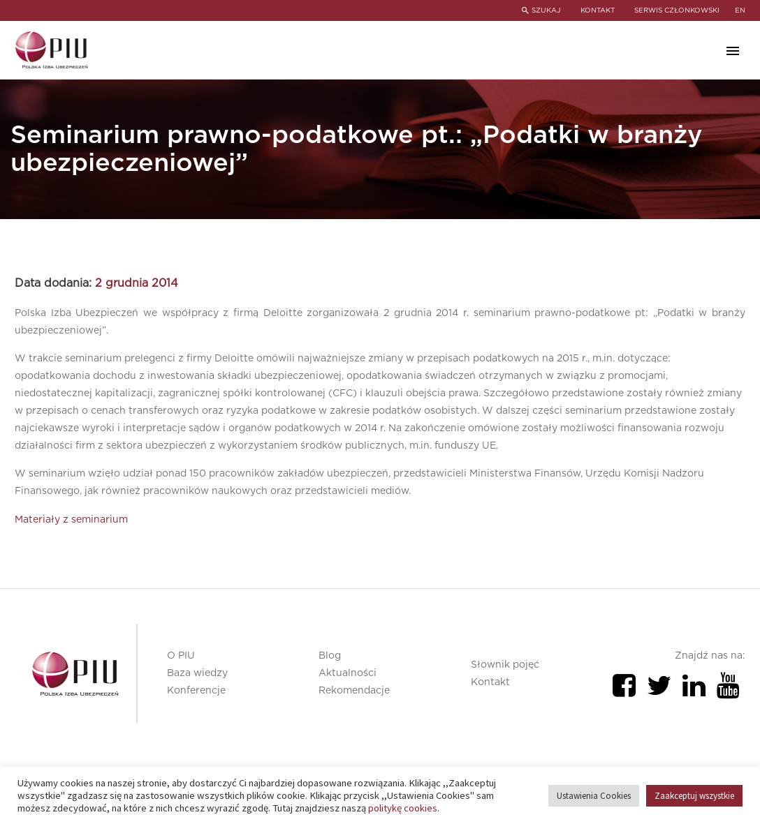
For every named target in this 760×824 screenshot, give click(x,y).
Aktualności (348, 673)
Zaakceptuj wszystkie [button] (694, 796)
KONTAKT (596, 10)
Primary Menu (732, 51)
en (740, 10)
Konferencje (196, 691)
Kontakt (490, 682)
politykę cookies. (403, 808)
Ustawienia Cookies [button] (594, 796)
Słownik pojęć (505, 665)
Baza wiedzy (197, 673)
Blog (330, 656)
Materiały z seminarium (71, 520)
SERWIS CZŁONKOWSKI (676, 10)
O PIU (181, 656)
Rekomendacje (354, 691)
